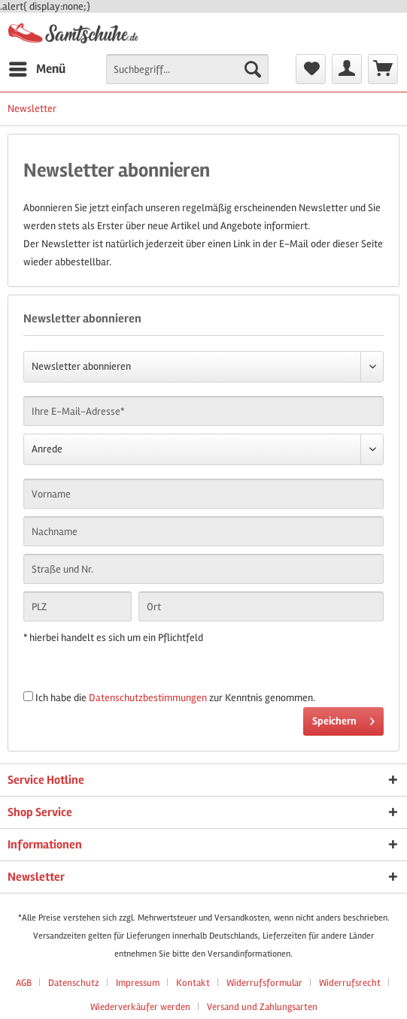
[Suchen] (253, 69)
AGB (24, 983)
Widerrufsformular (264, 983)
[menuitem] (36, 69)
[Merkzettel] (311, 69)
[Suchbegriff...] (187, 69)
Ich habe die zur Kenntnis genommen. (175, 697)
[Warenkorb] (383, 69)
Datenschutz (73, 983)
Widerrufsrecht (350, 983)
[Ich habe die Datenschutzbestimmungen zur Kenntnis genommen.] (28, 696)
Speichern (343, 718)
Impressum (137, 983)
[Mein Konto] (347, 69)
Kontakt (193, 983)
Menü (37, 67)
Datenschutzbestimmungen (148, 697)
